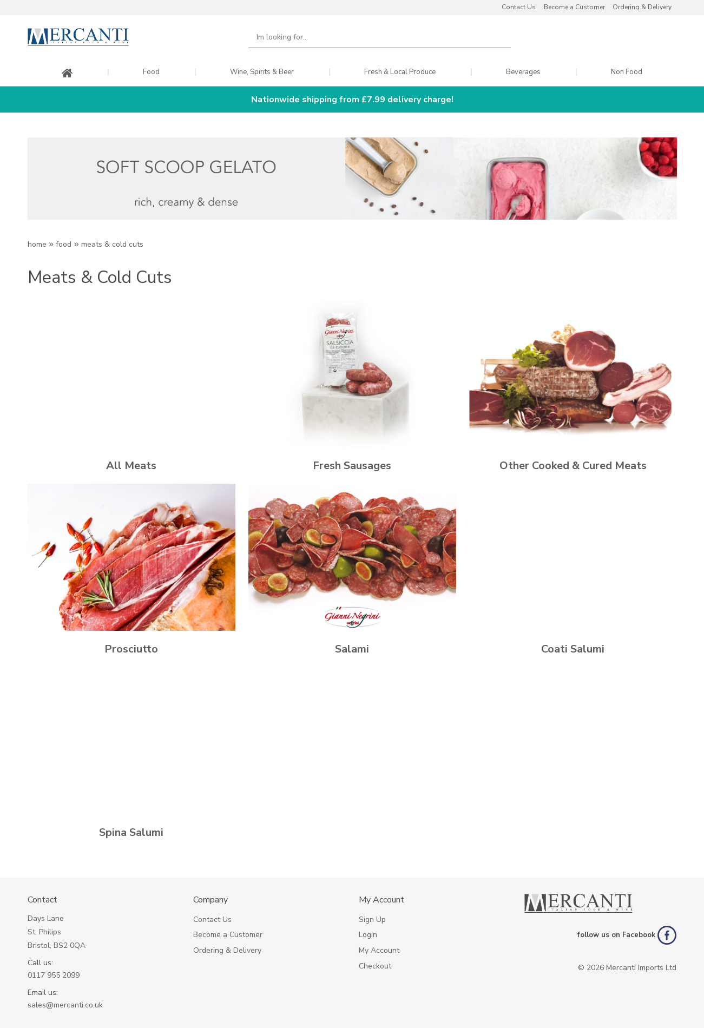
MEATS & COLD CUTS (112, 244)
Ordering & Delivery (642, 7)
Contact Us (519, 7)
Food (151, 72)
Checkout (375, 966)
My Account (379, 950)
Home (37, 244)
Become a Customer (574, 7)
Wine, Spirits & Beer (262, 72)
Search (497, 37)
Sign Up (372, 919)
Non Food (626, 72)
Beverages (523, 72)
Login (368, 935)
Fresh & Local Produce (400, 72)
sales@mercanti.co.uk (65, 1005)
